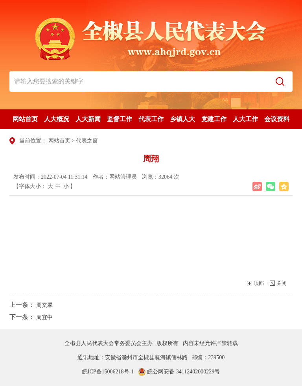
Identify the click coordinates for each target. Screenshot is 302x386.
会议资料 (276, 119)
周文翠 (44, 305)
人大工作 (245, 119)
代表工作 (151, 119)
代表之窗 (87, 141)
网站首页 (25, 119)
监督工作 (119, 119)
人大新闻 (88, 119)
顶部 (259, 283)
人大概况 (56, 119)
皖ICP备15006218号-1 (108, 372)
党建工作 (213, 119)
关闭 (281, 283)
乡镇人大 (182, 119)
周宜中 (44, 317)
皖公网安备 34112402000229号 (179, 372)
